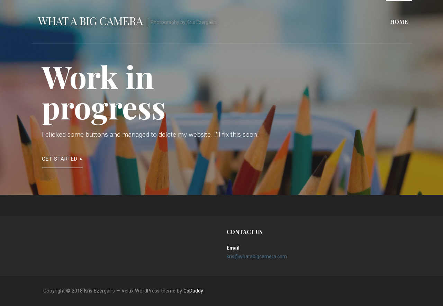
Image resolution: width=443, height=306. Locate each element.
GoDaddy (193, 291)
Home (399, 21)
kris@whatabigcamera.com (257, 256)
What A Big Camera (90, 20)
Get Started (60, 159)
